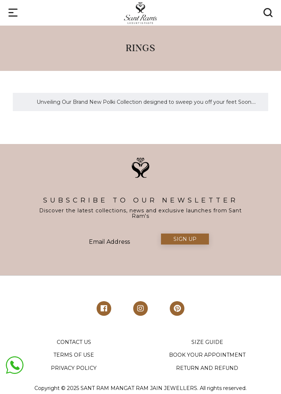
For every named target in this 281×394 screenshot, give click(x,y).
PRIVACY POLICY (74, 368)
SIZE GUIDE (207, 342)
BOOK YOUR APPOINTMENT (207, 355)
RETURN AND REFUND (207, 368)
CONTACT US (74, 342)
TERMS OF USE (73, 355)
